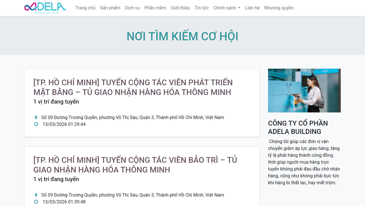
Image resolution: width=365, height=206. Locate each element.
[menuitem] (85, 8)
